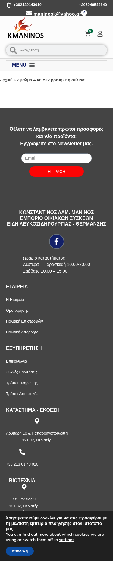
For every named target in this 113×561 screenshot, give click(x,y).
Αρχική (6, 80)
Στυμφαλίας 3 (24, 499)
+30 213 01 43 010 (22, 464)
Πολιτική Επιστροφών (24, 321)
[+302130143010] (9, 5)
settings (66, 540)
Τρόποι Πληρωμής (22, 383)
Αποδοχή (20, 551)
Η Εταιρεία (15, 299)
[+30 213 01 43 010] (22, 452)
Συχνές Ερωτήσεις (21, 372)
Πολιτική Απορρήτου (23, 332)
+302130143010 (28, 4)
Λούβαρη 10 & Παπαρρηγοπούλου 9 (37, 433)
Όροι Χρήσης (17, 310)
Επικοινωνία (16, 361)
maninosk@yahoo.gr (57, 14)
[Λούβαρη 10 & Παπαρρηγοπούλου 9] (37, 421)
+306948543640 (93, 4)
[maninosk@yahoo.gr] (29, 13)
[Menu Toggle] (32, 65)
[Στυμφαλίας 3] (24, 487)
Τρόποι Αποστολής (22, 393)
